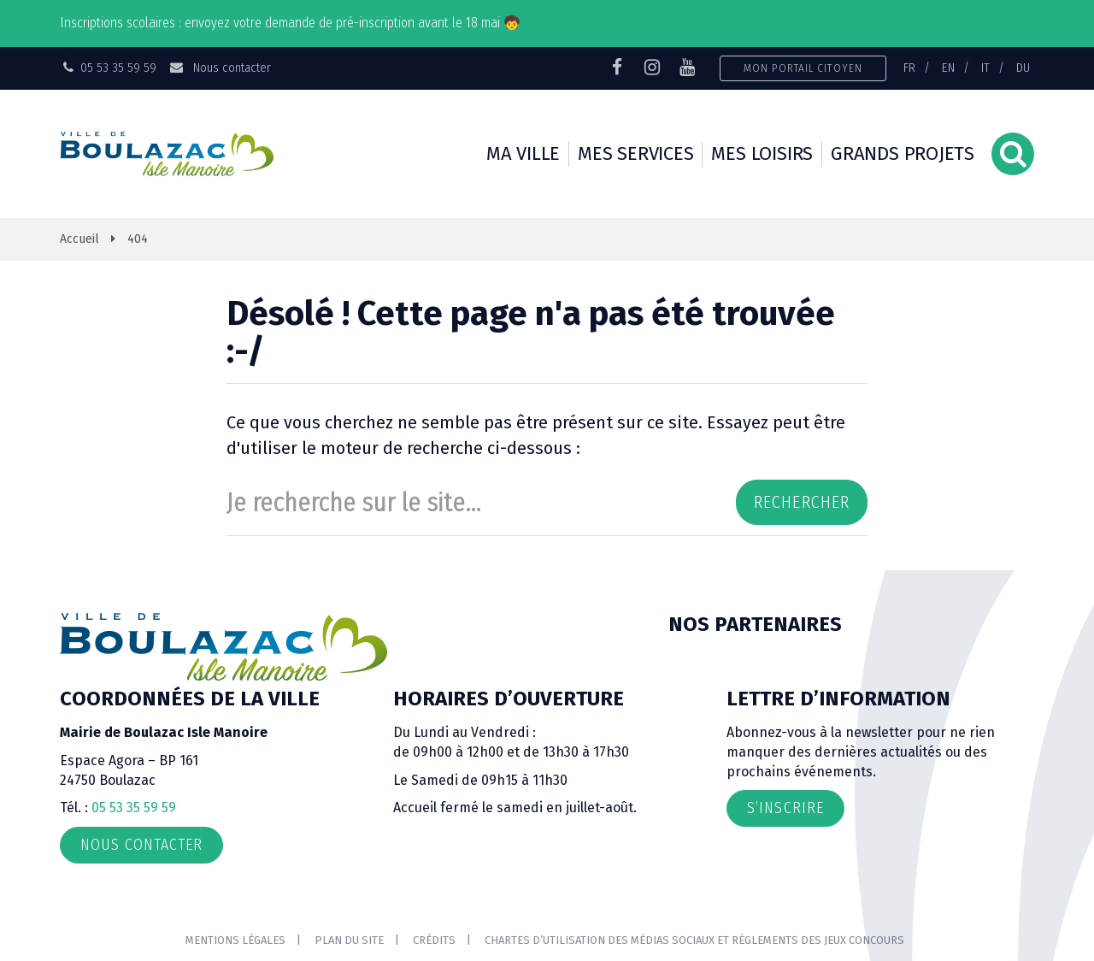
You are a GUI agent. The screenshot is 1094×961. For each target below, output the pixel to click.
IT (985, 67)
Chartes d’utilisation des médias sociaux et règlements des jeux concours (694, 940)
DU (1023, 67)
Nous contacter (219, 67)
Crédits (434, 940)
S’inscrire (785, 808)
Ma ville (523, 153)
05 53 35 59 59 (133, 807)
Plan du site (349, 940)
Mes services (635, 153)
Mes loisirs (762, 153)
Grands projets (902, 153)
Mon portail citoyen (803, 68)
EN (948, 67)
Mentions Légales (235, 940)
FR (909, 67)
